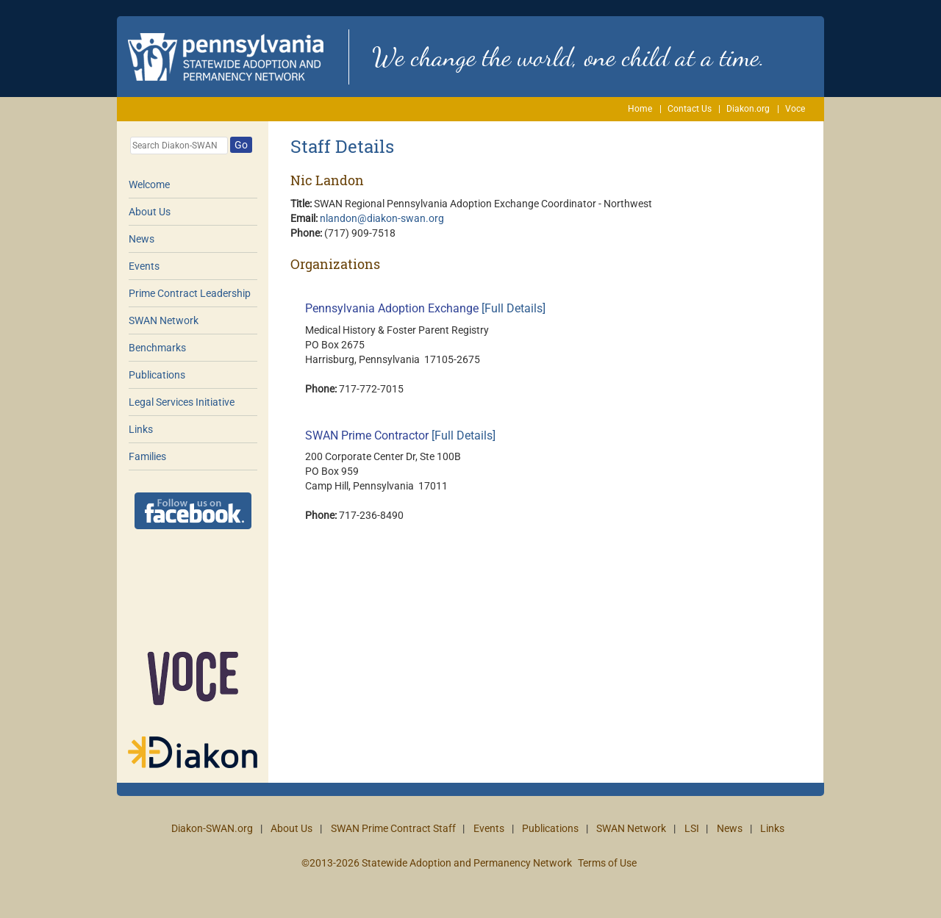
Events (144, 266)
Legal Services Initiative (182, 402)
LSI (691, 828)
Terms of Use (607, 863)
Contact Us (690, 109)
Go (241, 145)
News (141, 239)
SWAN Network (163, 320)
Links (141, 429)
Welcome (149, 184)
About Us (150, 212)
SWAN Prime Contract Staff (393, 828)
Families (147, 456)
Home (640, 109)
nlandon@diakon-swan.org (382, 218)
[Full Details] (513, 308)
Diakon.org (748, 109)
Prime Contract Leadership (190, 293)
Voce (795, 109)
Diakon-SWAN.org (212, 828)
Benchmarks (157, 348)
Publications (157, 375)
